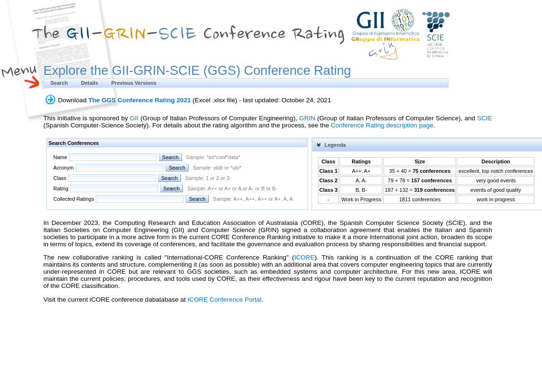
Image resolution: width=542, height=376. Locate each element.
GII (134, 118)
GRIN (307, 118)
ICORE (304, 257)
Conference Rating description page (382, 125)
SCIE (484, 118)
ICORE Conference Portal (224, 299)
